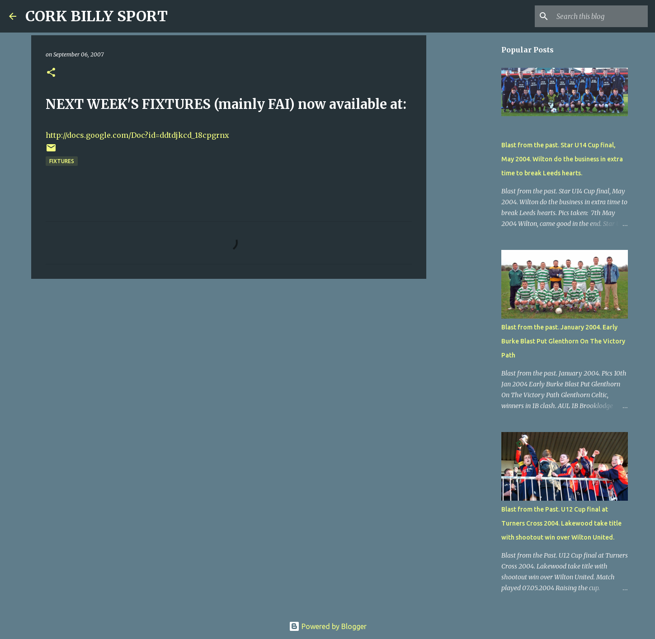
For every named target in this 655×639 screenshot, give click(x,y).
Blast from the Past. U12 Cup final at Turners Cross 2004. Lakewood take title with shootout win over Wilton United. (561, 523)
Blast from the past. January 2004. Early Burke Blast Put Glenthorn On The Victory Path (563, 341)
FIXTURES (61, 161)
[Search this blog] (600, 16)
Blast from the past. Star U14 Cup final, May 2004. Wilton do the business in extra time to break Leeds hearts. (562, 159)
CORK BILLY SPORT (96, 16)
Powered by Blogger (328, 626)
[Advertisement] (229, 355)
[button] (51, 73)
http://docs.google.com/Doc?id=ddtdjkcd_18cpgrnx (137, 135)
